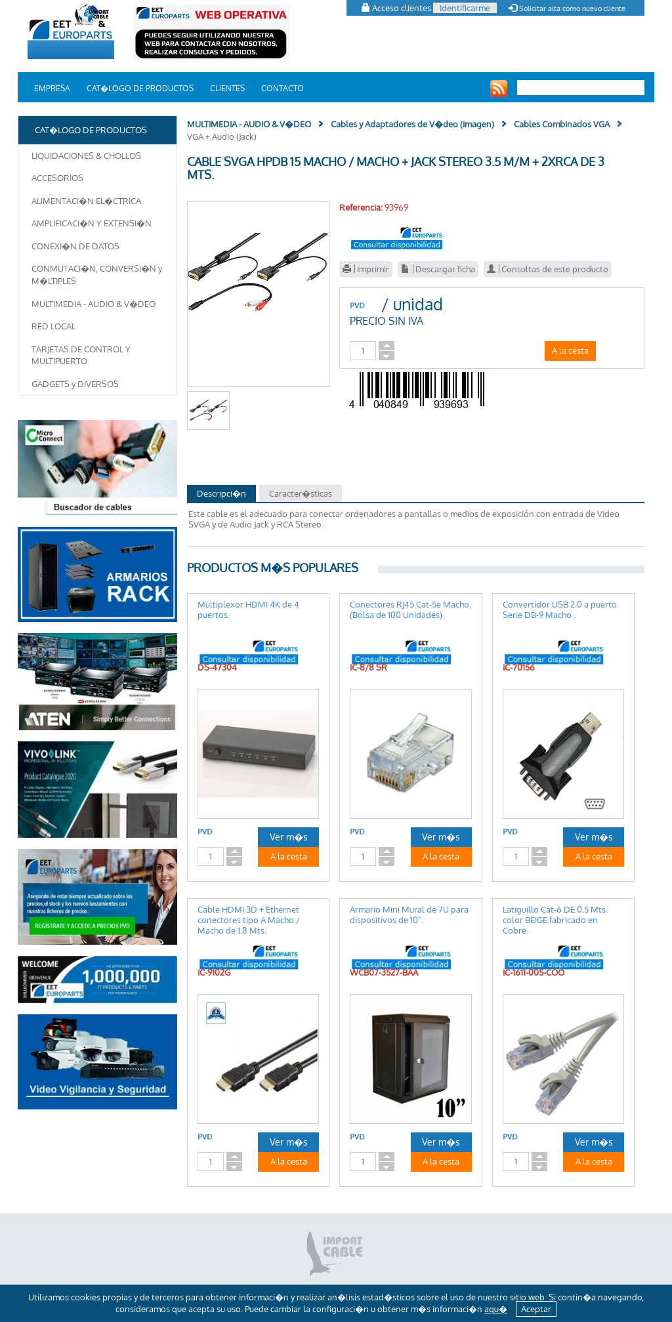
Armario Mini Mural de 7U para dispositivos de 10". (409, 914)
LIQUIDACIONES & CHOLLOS (86, 155)
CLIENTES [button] (227, 88)
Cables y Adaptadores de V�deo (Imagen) (412, 124)
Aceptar (536, 1309)
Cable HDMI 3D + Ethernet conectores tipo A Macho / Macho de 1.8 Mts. (249, 920)
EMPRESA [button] (52, 88)
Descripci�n (221, 493)
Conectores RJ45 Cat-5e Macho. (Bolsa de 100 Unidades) (410, 609)
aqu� (495, 1309)
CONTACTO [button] (282, 88)
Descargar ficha (438, 269)
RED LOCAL (53, 326)
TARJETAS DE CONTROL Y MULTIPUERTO (81, 355)
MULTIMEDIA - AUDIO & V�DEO (94, 304)
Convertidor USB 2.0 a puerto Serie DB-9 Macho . (560, 609)
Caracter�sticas (300, 493)
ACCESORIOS (57, 178)
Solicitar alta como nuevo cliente (567, 8)
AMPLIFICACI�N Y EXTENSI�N (92, 223)
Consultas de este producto (547, 269)
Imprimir (366, 269)
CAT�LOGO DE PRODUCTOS (140, 88)
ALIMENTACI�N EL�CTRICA (86, 201)
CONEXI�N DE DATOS (75, 246)
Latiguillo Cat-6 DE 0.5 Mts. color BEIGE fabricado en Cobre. (555, 920)
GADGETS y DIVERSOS (75, 384)
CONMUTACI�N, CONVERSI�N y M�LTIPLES (97, 274)
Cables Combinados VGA (562, 124)
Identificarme (465, 8)
